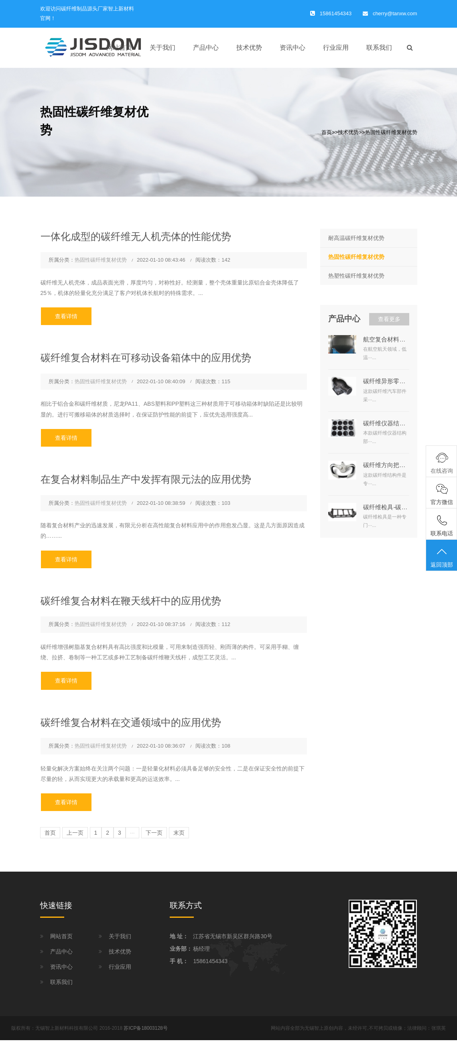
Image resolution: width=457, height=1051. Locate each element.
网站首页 (119, 47)
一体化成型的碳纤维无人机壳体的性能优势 (136, 236)
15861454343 (210, 961)
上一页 (75, 832)
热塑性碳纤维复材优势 (356, 275)
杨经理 (201, 948)
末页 (179, 832)
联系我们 (379, 47)
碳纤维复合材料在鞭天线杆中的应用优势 (131, 600)
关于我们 (162, 47)
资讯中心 (292, 47)
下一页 (154, 832)
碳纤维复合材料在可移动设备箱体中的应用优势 (146, 357)
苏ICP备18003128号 (145, 1028)
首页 (326, 132)
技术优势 (249, 47)
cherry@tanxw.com (395, 13)
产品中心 (206, 47)
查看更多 (389, 319)
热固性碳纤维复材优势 (391, 132)
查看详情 (66, 316)
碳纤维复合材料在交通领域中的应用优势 (131, 722)
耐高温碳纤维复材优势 (356, 238)
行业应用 (336, 47)
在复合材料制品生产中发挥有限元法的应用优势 (146, 479)
